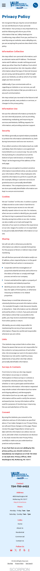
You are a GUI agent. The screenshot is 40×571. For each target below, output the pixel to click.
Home (20, 524)
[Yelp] (24, 550)
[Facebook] (20, 550)
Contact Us (20, 541)
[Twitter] (16, 550)
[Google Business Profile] (11, 550)
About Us (20, 528)
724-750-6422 (20, 486)
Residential (20, 532)
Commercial (19, 536)
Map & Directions (20, 502)
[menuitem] (10, 563)
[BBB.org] (29, 550)
